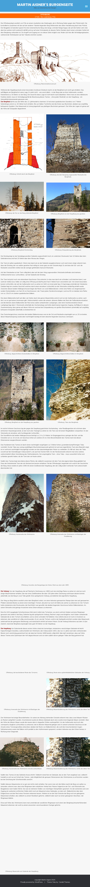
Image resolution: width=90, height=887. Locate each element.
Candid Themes (64, 882)
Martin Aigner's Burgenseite (45, 4)
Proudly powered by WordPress (31, 882)
